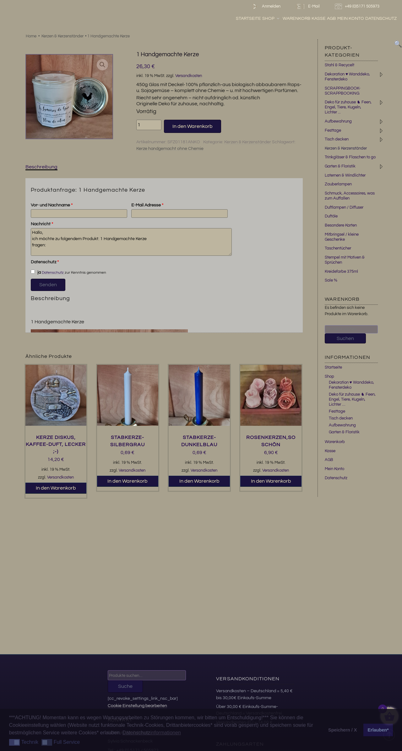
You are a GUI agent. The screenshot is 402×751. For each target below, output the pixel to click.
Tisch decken (337, 139)
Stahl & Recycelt (339, 65)
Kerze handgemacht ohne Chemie (170, 148)
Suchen (345, 338)
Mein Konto (350, 18)
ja (36, 272)
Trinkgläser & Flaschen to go (350, 157)
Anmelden (265, 6)
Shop (271, 18)
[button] (102, 64)
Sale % (331, 280)
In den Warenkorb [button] (56, 488)
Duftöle (331, 216)
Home (31, 36)
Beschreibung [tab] (41, 166)
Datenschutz (381, 18)
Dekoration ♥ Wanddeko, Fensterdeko (351, 385)
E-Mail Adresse (147, 205)
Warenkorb (296, 18)
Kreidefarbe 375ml (341, 271)
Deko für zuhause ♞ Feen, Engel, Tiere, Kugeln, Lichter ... (348, 107)
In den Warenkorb (192, 126)
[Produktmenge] (148, 125)
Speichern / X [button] (342, 729)
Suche (125, 686)
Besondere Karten (341, 225)
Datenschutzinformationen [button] (151, 732)
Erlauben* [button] (378, 729)
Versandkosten (188, 76)
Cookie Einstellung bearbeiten (137, 705)
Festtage (333, 130)
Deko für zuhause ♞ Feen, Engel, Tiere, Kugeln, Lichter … (352, 399)
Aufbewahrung (338, 121)
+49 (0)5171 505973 (357, 6)
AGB (331, 18)
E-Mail (307, 6)
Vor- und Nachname (52, 205)
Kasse (319, 18)
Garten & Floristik (340, 166)
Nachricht (42, 224)
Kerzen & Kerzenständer (62, 36)
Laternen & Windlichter (345, 175)
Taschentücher (338, 248)
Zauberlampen (338, 184)
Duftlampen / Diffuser (344, 207)
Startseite (248, 18)
